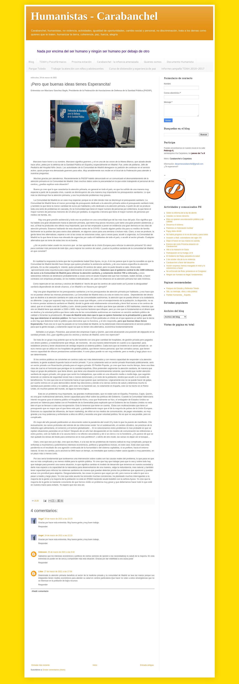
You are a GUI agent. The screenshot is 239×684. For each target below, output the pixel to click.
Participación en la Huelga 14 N (179, 253)
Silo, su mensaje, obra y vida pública (181, 291)
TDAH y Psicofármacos (52, 62)
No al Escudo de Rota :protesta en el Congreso (186, 271)
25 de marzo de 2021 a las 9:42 (61, 552)
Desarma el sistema (174, 225)
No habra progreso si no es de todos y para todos (187, 234)
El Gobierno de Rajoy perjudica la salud (183, 256)
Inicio (95, 665)
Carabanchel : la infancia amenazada (117, 62)
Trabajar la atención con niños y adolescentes (77, 68)
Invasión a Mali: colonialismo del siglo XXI (184, 238)
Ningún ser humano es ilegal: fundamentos (184, 275)
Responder (43, 526)
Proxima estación (82, 62)
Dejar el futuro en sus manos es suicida (183, 241)
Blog (31, 62)
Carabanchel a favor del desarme (180, 262)
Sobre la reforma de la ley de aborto (181, 213)
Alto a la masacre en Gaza (177, 249)
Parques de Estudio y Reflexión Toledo (182, 288)
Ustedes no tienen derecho (177, 216)
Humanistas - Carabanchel (94, 16)
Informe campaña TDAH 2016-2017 (182, 68)
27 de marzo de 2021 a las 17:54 (58, 571)
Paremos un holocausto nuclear (179, 228)
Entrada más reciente (41, 665)
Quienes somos (152, 62)
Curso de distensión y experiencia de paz (132, 68)
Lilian (40, 571)
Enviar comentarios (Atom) (54, 670)
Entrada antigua (147, 665)
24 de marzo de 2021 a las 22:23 (58, 519)
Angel (41, 519)
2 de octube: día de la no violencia (180, 259)
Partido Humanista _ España (178, 295)
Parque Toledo (37, 68)
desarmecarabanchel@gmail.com (189, 164)
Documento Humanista (180, 62)
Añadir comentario (40, 591)
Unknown (42, 552)
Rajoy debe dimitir (174, 231)
